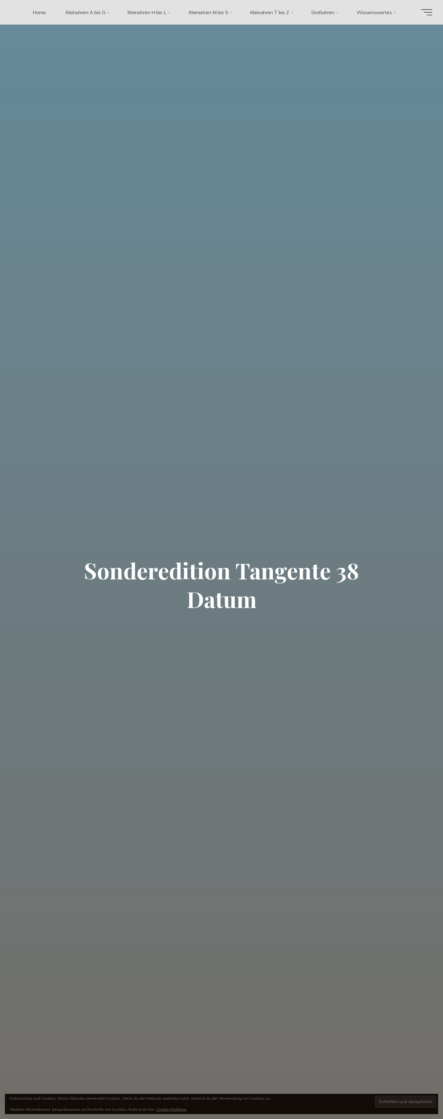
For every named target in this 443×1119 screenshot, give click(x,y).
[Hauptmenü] (425, 12)
